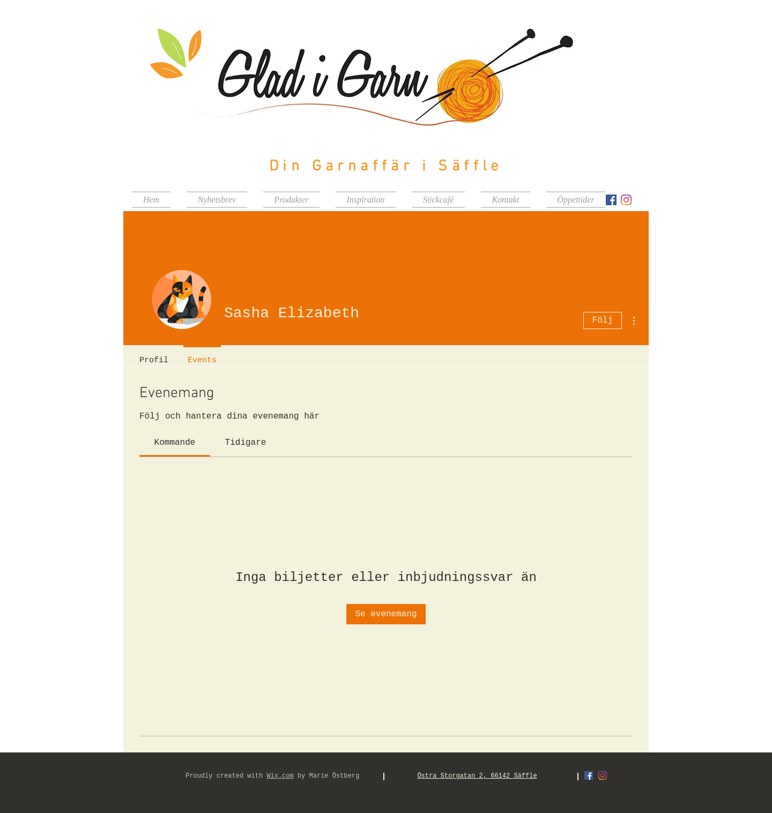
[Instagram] (626, 200)
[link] (175, 442)
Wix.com (279, 776)
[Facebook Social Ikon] (611, 200)
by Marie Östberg (326, 776)
